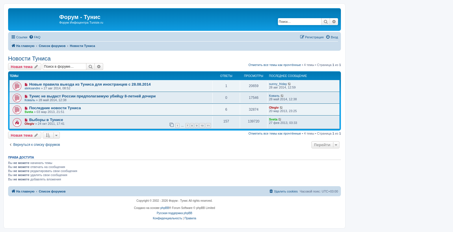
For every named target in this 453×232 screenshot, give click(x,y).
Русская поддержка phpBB (174, 213)
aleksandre (32, 88)
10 (201, 125)
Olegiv (274, 107)
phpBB (164, 208)
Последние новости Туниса (55, 108)
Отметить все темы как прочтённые (274, 65)
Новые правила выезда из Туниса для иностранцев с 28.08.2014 (90, 84)
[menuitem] (34, 37)
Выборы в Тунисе (46, 120)
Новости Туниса (29, 58)
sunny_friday (278, 84)
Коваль (30, 100)
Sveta (29, 112)
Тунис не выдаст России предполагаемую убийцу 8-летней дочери (92, 96)
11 (208, 125)
